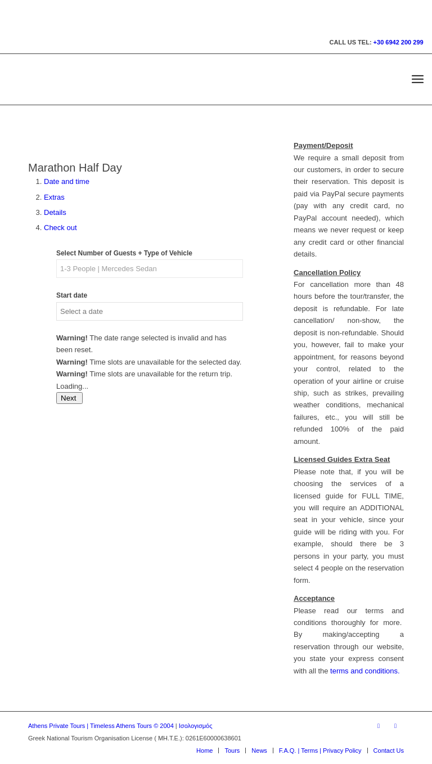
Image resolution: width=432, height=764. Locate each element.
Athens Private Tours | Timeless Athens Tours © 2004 (101, 725)
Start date (71, 295)
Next (69, 398)
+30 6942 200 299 (399, 42)
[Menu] (418, 79)
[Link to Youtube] (395, 725)
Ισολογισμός (196, 725)
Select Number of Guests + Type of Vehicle (124, 253)
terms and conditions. (365, 671)
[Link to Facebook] (378, 725)
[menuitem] (418, 79)
